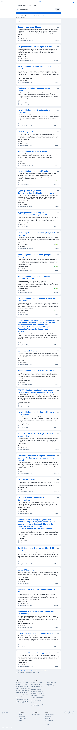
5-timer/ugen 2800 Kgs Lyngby (23, 688)
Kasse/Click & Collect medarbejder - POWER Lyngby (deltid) (35, 435)
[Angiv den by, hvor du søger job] (38, 9)
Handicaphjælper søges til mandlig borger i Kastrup (34, 256)
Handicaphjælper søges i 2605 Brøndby (33, 171)
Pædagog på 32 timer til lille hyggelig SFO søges (36, 653)
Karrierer (20, 720)
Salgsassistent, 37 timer (27, 351)
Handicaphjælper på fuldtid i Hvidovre (32, 152)
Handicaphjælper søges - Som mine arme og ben (36, 371)
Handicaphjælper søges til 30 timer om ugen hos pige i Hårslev (37, 299)
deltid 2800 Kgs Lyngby (36, 689)
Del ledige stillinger (36, 714)
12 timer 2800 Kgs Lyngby (22, 684)
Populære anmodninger (23, 677)
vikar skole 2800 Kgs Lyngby (37, 693)
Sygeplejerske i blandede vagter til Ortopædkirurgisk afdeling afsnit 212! (32, 214)
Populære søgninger (49, 714)
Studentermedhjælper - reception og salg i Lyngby (34, 89)
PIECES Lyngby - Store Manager (30, 132)
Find (38, 13)
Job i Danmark (48, 716)
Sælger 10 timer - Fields (27, 570)
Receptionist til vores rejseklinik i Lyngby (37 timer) (35, 67)
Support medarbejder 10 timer (29, 27)
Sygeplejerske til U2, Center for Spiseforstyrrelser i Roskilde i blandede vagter (36, 192)
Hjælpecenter (22, 716)
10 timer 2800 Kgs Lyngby (22, 682)
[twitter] (69, 712)
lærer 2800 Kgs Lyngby (36, 684)
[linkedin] (73, 712)
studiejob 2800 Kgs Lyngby (37, 682)
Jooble (10, 727)
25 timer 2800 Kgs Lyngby (22, 686)
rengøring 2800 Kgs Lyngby (37, 691)
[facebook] (62, 712)
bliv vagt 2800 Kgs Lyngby (22, 699)
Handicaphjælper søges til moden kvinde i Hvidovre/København (34, 278)
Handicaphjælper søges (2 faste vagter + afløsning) (34, 111)
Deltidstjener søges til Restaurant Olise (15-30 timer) (36, 549)
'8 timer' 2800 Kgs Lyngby (22, 694)
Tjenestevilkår (48, 718)
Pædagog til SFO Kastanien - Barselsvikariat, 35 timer (36, 591)
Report (56, 40)
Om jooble (21, 714)
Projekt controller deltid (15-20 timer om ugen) (36, 633)
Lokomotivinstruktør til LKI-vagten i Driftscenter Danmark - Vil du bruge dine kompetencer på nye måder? (37, 458)
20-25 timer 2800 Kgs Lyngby (22, 690)
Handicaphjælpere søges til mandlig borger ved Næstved (36, 234)
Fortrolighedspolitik (49, 720)
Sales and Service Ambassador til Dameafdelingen (31, 499)
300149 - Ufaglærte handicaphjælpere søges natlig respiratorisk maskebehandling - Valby (35, 391)
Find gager (47, 724)
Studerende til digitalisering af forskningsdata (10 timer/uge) (36, 612)
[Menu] (2, 2)
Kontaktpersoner (22, 718)
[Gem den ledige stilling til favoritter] (58, 27)
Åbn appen (73, 2)
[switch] (58, 21)
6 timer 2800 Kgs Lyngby (21, 692)
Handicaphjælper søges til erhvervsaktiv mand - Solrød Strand (36, 413)
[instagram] (65, 712)
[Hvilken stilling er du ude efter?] (38, 5)
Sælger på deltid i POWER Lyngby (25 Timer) (35, 47)
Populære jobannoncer (51, 682)
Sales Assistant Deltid (26, 480)
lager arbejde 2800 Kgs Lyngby (38, 695)
